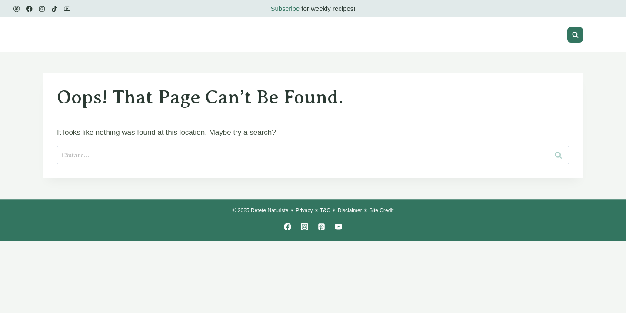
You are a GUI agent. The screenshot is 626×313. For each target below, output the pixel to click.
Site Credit (381, 210)
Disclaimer (350, 210)
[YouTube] (67, 9)
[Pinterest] (16, 9)
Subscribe (285, 8)
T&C (325, 210)
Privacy (304, 210)
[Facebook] (29, 9)
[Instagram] (42, 9)
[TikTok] (54, 9)
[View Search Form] (575, 35)
